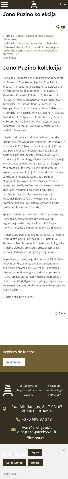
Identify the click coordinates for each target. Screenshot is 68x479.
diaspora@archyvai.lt (37, 431)
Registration (13, 362)
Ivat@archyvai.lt (37, 427)
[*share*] (57, 27)
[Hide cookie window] (64, 450)
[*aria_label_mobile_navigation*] (4, 4)
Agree (35, 452)
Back (60, 313)
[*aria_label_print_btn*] (63, 27)
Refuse (35, 462)
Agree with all (14, 462)
